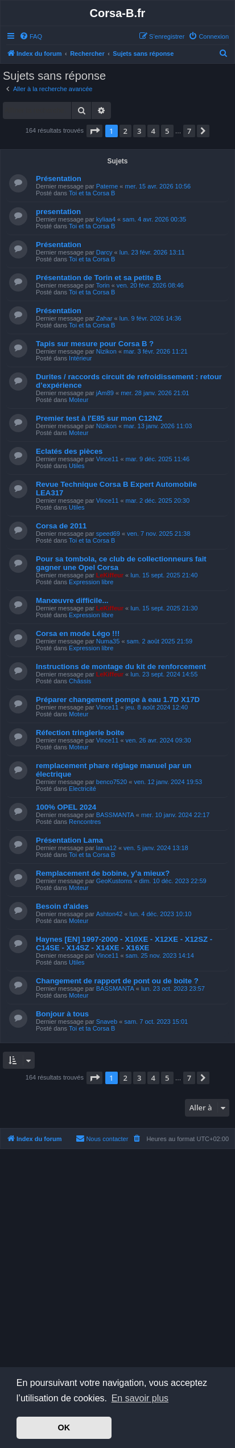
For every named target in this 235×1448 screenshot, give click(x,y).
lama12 (106, 847)
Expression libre (91, 582)
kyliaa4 (106, 219)
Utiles (77, 465)
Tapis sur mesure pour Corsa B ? (95, 343)
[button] (94, 131)
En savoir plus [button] (140, 1398)
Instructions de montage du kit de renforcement (121, 666)
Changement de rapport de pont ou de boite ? (117, 981)
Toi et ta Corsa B (92, 193)
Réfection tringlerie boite (80, 732)
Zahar (104, 318)
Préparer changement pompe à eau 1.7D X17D (118, 699)
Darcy (104, 252)
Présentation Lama (69, 840)
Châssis (80, 681)
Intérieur (80, 358)
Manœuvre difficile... (72, 600)
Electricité (82, 788)
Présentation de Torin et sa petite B (98, 277)
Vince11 (107, 459)
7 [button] (189, 131)
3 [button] (139, 131)
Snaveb (106, 1021)
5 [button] (167, 131)
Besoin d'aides (62, 906)
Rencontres (85, 821)
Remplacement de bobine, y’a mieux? (103, 873)
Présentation (58, 178)
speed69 (108, 533)
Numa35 (108, 641)
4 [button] (153, 131)
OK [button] (64, 1427)
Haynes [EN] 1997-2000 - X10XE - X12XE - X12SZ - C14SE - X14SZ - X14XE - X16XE (124, 943)
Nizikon (106, 351)
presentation (58, 211)
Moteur (78, 399)
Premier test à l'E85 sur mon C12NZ (99, 418)
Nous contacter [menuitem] (102, 1138)
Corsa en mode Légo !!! (77, 633)
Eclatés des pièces (69, 451)
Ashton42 (109, 913)
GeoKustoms (114, 880)
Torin (103, 285)
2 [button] (125, 131)
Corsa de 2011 (61, 526)
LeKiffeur (109, 575)
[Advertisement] (117, 1278)
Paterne (107, 186)
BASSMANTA (115, 814)
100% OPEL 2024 (66, 807)
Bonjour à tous (62, 1014)
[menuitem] (30, 36)
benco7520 (111, 781)
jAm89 (105, 392)
